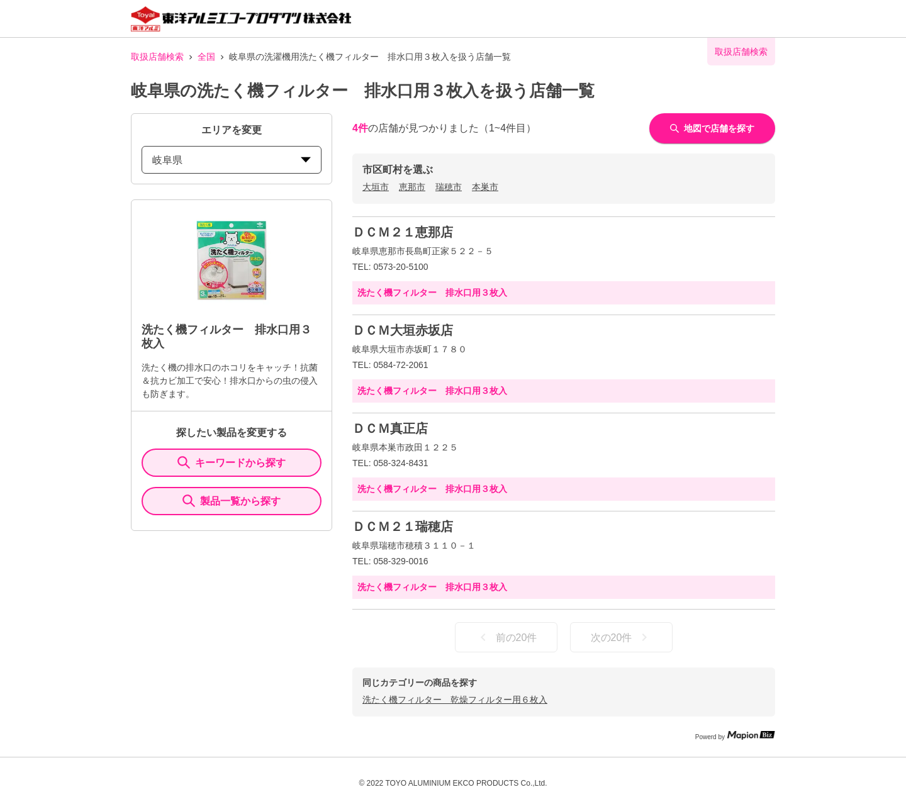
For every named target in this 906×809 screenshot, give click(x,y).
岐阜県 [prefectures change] (231, 160)
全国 (206, 57)
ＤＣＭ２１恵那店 (402, 232)
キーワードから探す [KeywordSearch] (231, 462)
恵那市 (412, 187)
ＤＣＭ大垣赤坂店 (402, 330)
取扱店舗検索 (157, 57)
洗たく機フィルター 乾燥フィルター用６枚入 (454, 700)
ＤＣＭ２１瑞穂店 (402, 526)
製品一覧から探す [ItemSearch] (231, 500)
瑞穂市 (448, 187)
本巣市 (485, 187)
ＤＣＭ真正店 (390, 428)
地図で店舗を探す (712, 128)
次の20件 (621, 637)
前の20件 (506, 637)
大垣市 (375, 187)
